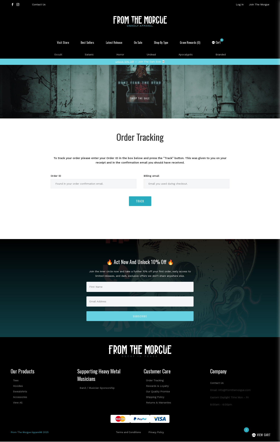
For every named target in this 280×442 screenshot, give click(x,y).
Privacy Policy (156, 432)
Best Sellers (87, 42)
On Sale (138, 42)
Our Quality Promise (158, 391)
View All (17, 402)
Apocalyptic (186, 54)
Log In (240, 4)
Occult (58, 54)
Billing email (151, 175)
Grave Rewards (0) (190, 42)
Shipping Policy (155, 397)
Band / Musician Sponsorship (97, 387)
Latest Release (114, 42)
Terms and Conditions (128, 432)
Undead (151, 54)
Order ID (56, 175)
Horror (120, 54)
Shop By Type (161, 42)
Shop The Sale (140, 98)
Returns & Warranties (158, 402)
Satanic (89, 54)
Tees (16, 380)
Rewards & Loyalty (157, 385)
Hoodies (18, 385)
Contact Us (39, 4)
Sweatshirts (20, 391)
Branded (221, 54)
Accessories (20, 397)
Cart (219, 42)
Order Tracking (155, 380)
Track (140, 201)
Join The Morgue (259, 4)
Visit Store (63, 42)
